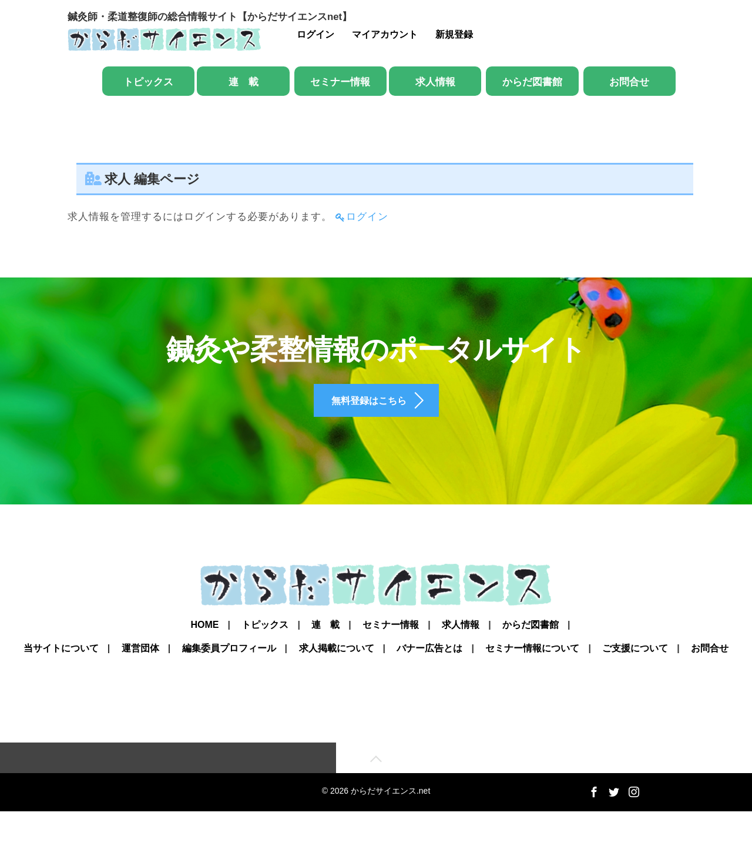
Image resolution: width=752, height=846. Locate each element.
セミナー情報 (340, 82)
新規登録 (454, 34)
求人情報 (435, 82)
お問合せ (629, 82)
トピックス (148, 82)
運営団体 (140, 678)
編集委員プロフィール (229, 678)
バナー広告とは (429, 678)
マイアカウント (385, 34)
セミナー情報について (532, 678)
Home (204, 649)
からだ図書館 (532, 82)
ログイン (315, 34)
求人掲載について (336, 678)
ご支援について (635, 678)
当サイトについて (61, 678)
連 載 (243, 82)
